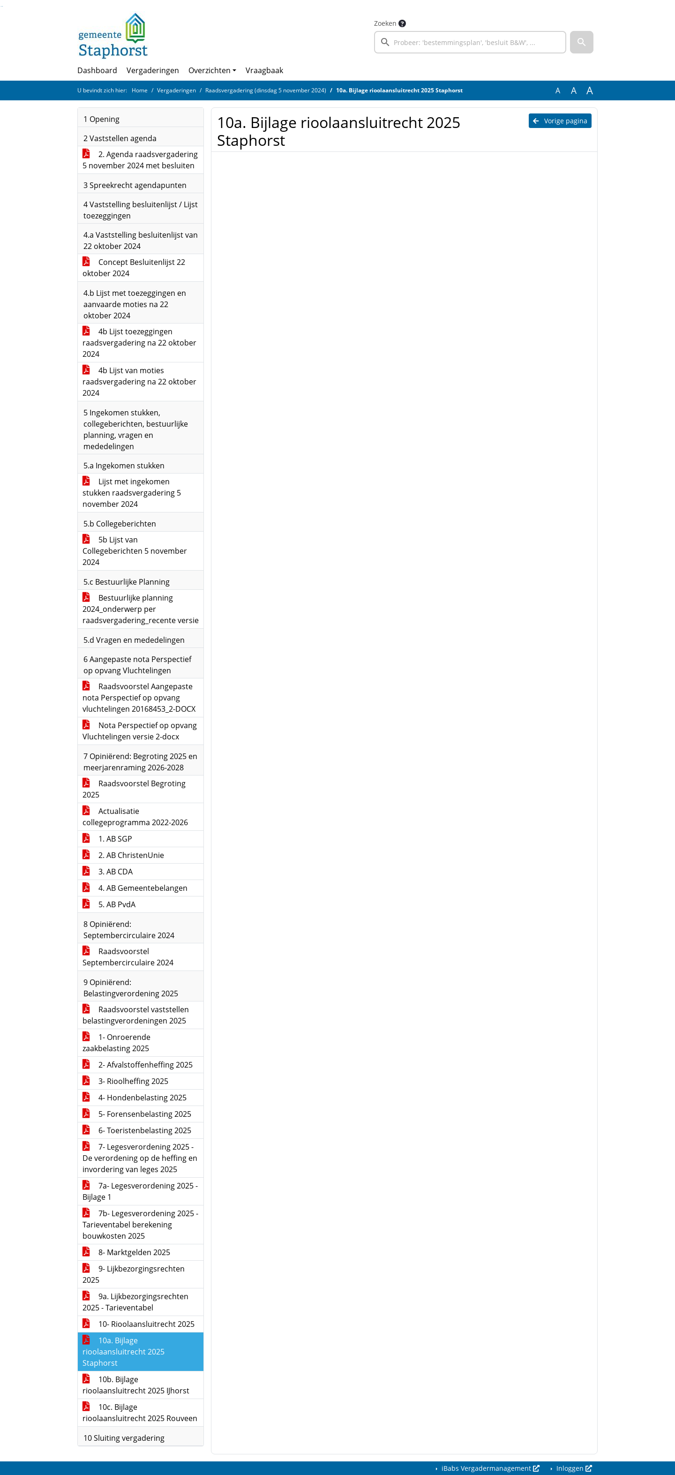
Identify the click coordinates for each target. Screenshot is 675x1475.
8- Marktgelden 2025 (126, 1252)
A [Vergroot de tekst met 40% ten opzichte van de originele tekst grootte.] (589, 90)
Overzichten (209, 70)
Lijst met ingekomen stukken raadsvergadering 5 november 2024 (131, 492)
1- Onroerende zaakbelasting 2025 (116, 1043)
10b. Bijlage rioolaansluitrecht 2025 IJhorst (135, 1385)
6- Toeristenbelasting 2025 (136, 1130)
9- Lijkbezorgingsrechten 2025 (133, 1274)
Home (140, 90)
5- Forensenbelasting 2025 (136, 1114)
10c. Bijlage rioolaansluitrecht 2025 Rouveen (139, 1412)
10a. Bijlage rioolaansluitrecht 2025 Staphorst (123, 1351)
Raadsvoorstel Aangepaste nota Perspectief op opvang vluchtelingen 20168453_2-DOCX (138, 697)
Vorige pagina (560, 120)
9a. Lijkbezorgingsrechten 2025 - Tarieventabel (135, 1302)
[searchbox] (470, 42)
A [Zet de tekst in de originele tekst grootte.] (557, 90)
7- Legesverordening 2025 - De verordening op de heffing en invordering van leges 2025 (139, 1158)
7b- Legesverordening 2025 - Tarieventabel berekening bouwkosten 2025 (140, 1224)
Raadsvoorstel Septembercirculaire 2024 (127, 957)
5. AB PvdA (108, 904)
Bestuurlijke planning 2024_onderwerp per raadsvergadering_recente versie (140, 609)
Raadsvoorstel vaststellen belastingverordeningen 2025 (135, 1015)
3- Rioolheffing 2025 (125, 1081)
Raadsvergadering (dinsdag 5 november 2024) (265, 90)
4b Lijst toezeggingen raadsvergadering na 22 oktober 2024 (139, 342)
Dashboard (97, 70)
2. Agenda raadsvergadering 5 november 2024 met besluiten (140, 160)
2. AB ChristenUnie (123, 855)
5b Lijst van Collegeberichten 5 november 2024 (134, 550)
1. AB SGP (107, 839)
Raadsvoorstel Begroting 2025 (134, 789)
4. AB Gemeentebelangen (135, 888)
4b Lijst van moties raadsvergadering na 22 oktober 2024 (139, 381)
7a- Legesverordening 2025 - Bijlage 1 (140, 1191)
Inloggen (573, 1468)
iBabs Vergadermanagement (490, 1468)
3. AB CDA (107, 871)
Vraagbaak (264, 70)
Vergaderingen (153, 70)
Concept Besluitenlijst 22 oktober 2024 (133, 267)
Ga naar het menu (2, 6)
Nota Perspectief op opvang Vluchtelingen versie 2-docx (139, 731)
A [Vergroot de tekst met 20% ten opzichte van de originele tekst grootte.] (574, 90)
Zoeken (385, 23)
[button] (581, 42)
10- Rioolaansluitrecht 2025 (138, 1324)
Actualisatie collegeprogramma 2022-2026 (135, 817)
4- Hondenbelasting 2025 (134, 1097)
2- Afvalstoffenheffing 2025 (137, 1065)
